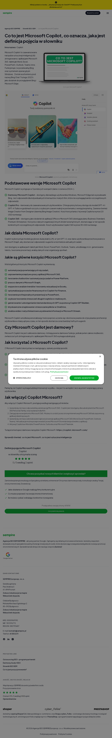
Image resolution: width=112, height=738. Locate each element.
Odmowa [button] (56, 378)
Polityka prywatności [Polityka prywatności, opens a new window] (63, 371)
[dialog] (56, 369)
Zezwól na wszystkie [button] (82, 378)
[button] (23, 378)
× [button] (100, 356)
